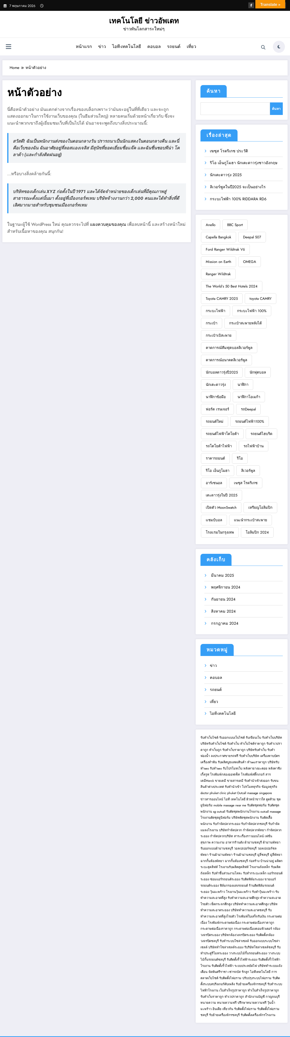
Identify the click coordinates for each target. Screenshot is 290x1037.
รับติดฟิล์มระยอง (252, 879)
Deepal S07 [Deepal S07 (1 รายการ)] (252, 237)
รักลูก (245, 972)
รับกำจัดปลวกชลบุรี (254, 824)
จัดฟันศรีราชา (217, 972)
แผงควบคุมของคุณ (108, 224)
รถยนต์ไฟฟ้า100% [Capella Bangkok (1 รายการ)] (249, 421)
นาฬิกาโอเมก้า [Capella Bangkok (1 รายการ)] (249, 397)
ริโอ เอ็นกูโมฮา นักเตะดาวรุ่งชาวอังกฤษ (243, 163)
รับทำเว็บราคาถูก (233, 750)
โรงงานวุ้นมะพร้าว (238, 892)
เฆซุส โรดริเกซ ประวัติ (229, 151)
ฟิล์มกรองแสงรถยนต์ (234, 885)
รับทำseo (216, 768)
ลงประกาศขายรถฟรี (224, 756)
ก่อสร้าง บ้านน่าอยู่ (261, 861)
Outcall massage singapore (254, 793)
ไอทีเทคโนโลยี (260, 972)
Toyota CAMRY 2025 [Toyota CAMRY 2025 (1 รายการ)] (222, 298)
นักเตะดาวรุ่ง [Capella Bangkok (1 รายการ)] (216, 384)
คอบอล (154, 46)
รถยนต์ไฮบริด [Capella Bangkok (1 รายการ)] (261, 433)
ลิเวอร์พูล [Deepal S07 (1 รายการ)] (248, 470)
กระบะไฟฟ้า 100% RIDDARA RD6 (238, 199)
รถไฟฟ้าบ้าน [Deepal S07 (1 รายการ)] (254, 446)
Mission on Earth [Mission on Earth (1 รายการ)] (218, 261)
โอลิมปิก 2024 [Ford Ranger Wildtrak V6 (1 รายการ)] (257, 532)
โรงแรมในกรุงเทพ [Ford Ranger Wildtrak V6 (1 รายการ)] (220, 532)
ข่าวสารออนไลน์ (211, 799)
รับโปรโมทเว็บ (232, 768)
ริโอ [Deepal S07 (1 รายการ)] (240, 458)
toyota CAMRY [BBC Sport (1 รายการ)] (260, 298)
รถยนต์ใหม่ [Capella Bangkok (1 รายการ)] (214, 421)
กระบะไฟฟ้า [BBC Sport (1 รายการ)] (215, 311)
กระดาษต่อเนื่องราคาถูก (258, 922)
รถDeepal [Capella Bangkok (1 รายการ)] (248, 409)
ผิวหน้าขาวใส (255, 799)
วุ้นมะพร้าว (217, 892)
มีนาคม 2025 (222, 575)
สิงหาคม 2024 (223, 611)
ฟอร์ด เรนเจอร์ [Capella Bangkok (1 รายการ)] (217, 409)
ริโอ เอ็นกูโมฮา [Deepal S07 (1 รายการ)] (217, 470)
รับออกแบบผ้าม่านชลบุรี (216, 848)
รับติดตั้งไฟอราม (230, 978)
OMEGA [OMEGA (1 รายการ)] (249, 261)
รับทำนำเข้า (233, 786)
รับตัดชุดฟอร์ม (257, 805)
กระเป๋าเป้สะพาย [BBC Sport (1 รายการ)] (219, 335)
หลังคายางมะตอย (255, 768)
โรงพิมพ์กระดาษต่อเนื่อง (224, 922)
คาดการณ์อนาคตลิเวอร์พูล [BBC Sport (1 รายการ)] (226, 360)
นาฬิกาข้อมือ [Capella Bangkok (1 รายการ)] (216, 397)
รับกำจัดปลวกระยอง (226, 824)
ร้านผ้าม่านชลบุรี (244, 854)
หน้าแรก (84, 46)
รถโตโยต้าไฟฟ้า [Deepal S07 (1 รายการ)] (219, 446)
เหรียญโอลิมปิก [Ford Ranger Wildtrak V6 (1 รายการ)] (260, 507)
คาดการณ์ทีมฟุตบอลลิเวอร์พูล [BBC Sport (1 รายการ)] (229, 347)
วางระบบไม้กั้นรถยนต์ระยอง (248, 953)
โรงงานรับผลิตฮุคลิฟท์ (234, 867)
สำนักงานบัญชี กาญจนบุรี (262, 996)
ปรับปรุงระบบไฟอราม (256, 978)
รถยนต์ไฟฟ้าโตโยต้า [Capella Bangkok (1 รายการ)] (222, 433)
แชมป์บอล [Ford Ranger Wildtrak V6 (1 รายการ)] (214, 520)
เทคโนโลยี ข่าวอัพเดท (144, 21)
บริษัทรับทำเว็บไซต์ (213, 743)
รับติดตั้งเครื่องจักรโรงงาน (258, 1015)
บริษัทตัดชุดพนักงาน (245, 817)
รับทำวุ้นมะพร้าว (263, 892)
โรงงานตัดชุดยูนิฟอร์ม (215, 817)
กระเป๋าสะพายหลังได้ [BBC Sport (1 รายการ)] (245, 323)
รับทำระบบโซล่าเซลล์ (234, 941)
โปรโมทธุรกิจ (251, 786)
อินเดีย (217, 1009)
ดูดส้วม (271, 799)
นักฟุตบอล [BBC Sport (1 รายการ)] (258, 372)
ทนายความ (208, 1002)
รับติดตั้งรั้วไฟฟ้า (222, 965)
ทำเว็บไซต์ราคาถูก (252, 743)
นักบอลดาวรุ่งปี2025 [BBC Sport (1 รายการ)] (222, 372)
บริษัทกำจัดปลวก (230, 830)
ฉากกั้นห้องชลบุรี (236, 861)
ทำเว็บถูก (215, 750)
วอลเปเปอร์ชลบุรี (245, 848)
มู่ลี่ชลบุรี (263, 854)
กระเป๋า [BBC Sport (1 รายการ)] (211, 323)
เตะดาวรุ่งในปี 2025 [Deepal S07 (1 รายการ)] (221, 495)
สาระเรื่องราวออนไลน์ (249, 836)
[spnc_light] (279, 47)
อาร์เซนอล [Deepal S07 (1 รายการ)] (214, 483)
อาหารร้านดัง (235, 842)
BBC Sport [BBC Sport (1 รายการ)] (235, 224)
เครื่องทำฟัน (208, 762)
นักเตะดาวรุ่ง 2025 (226, 175)
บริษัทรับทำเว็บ (256, 750)
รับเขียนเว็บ (253, 737)
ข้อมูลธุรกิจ (269, 786)
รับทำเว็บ (233, 743)
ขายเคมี (220, 780)
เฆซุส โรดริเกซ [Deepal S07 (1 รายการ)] (246, 483)
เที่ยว (191, 46)
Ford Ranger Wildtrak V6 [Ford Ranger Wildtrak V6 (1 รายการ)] (225, 249)
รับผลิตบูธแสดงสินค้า (232, 762)
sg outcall (219, 811)
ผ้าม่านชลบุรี (253, 842)
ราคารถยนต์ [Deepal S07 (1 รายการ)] (215, 458)
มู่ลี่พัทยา (276, 854)
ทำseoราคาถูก (257, 762)
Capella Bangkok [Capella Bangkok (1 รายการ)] (218, 237)
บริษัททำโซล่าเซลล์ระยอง (225, 947)
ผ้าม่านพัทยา (271, 842)
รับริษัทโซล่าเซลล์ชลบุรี (260, 947)
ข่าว (102, 46)
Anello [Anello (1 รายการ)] (210, 224)
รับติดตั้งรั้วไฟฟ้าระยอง (242, 959)
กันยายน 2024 (222, 599)
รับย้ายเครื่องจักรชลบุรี (251, 984)
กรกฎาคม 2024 (224, 623)
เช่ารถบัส (234, 972)
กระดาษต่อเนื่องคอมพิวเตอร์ (253, 928)
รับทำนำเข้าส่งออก (257, 780)
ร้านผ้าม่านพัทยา (220, 854)
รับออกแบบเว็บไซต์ (232, 737)
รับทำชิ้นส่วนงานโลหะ (227, 873)
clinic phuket (227, 793)
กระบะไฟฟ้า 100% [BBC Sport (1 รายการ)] (251, 311)
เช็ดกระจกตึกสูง (221, 904)
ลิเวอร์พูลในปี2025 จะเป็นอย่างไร (238, 187)
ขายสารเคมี (235, 780)
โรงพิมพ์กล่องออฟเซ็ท (225, 774)
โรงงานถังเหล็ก (260, 867)
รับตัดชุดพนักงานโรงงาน (242, 811)
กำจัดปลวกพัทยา (254, 830)
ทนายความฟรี (227, 1002)
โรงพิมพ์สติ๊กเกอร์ (252, 774)
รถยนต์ (173, 46)
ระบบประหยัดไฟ (245, 965)
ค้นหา (213, 91)
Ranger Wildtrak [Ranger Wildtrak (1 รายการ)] (218, 274)
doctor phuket (209, 793)
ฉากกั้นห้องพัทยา (212, 861)
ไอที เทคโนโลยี (234, 799)
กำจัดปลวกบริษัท (221, 836)
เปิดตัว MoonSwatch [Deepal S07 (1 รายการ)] (221, 507)
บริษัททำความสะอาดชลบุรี (249, 910)
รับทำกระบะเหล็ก (254, 873)
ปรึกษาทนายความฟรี (252, 1002)
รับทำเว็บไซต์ (209, 737)
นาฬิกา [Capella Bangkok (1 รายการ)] (243, 384)
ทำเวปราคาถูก (234, 996)
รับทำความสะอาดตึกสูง (243, 898)
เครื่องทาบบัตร (270, 756)
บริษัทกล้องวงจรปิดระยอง (238, 935)
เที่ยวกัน (228, 1009)
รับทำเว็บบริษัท (272, 737)
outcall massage (270, 811)
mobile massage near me (229, 805)
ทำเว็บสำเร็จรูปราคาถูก (263, 990)
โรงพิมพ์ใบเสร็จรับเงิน (251, 916)
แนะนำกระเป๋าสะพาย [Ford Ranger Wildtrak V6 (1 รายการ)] (250, 520)
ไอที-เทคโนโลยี (126, 46)
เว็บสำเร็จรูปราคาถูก (233, 990)
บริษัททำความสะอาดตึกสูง (251, 904)
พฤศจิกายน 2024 (225, 587)
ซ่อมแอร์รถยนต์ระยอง (225, 879)
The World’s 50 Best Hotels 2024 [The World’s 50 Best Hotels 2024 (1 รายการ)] (232, 286)
